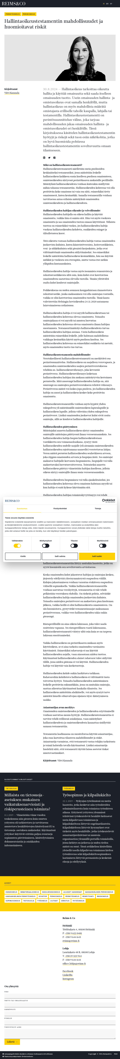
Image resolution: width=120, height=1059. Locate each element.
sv (111, 4)
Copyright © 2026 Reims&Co (100, 1054)
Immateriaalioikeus (29, 892)
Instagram (68, 978)
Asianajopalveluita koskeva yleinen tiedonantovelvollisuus (28, 1054)
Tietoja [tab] (98, 508)
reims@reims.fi (71, 941)
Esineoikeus (11, 892)
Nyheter (43, 896)
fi (103, 4)
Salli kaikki (97, 556)
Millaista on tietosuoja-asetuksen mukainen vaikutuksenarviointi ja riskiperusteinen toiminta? (27, 802)
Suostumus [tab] (22, 508)
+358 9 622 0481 (73, 933)
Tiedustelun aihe (12, 1027)
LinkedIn (67, 975)
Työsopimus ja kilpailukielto (87, 795)
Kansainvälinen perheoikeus (99, 892)
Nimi (6, 992)
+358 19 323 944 (73, 956)
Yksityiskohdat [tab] (60, 508)
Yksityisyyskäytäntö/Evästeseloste (18, 1056)
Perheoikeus (29, 14)
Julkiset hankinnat (72, 892)
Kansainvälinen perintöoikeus (21, 896)
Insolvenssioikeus (51, 892)
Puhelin (8, 1018)
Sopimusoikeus (13, 901)
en (107, 4)
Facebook (68, 971)
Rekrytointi (88, 896)
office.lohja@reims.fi (74, 963)
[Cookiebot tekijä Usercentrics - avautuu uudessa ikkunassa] (104, 501)
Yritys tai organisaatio (16, 1001)
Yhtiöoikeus (78, 901)
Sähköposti (10, 1009)
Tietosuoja (11, 789)
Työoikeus (69, 789)
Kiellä (23, 556)
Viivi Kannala (11, 93)
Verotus (65, 901)
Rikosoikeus (102, 896)
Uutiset (54, 901)
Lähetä (11, 1041)
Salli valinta (60, 556)
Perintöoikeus (13, 14)
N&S (115, 1054)
